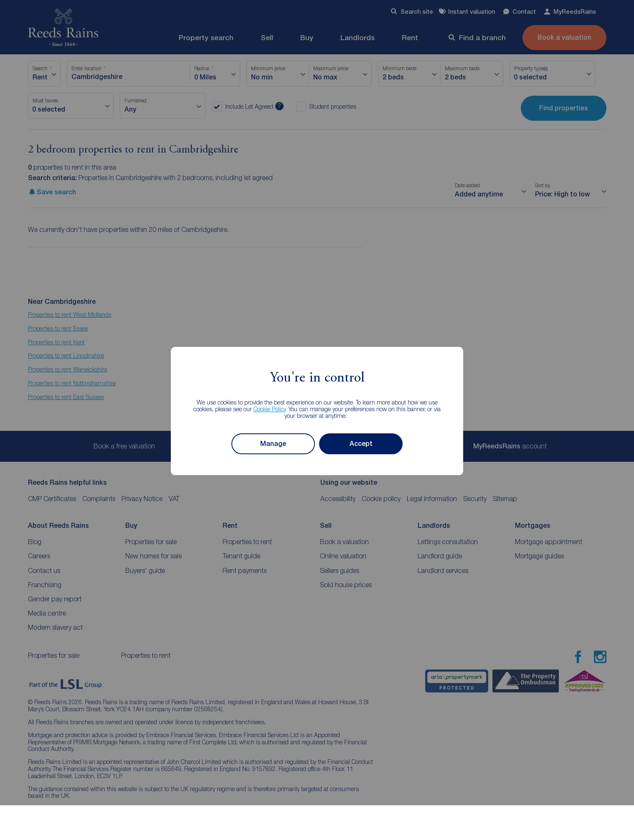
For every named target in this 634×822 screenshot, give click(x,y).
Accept (361, 444)
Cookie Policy (270, 408)
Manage (273, 444)
